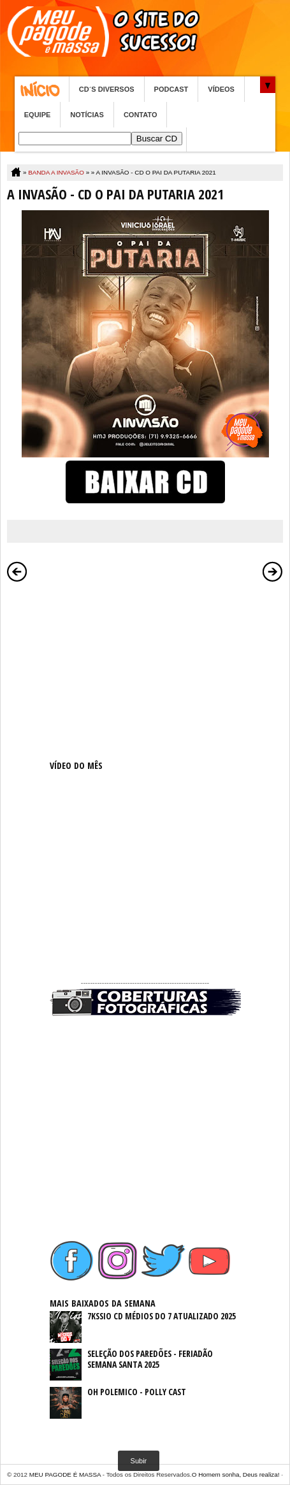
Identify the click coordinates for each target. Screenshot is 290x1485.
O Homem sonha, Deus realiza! (236, 1474)
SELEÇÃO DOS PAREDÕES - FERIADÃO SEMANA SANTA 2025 (150, 1358)
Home (42, 89)
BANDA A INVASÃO (56, 172)
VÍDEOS (221, 89)
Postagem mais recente (17, 571)
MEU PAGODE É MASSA (65, 1474)
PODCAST (171, 89)
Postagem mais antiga (273, 571)
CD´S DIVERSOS (106, 89)
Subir (139, 1461)
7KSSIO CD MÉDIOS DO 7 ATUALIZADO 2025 (161, 1316)
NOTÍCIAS (87, 114)
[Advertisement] (145, 668)
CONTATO (140, 114)
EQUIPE (37, 114)
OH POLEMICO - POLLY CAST (136, 1392)
